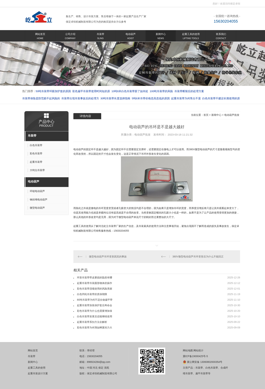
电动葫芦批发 (231, 114)
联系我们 (221, 37)
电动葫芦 (131, 37)
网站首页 (40, 37)
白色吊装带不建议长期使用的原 (221, 98)
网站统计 (198, 350)
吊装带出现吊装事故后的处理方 (80, 98)
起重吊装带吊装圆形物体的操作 (94, 283)
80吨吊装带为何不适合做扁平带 (94, 299)
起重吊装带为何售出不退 (186, 98)
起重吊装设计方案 (38, 373)
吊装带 (100, 37)
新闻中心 (161, 37)
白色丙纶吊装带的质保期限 (92, 294)
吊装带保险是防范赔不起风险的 (41, 98)
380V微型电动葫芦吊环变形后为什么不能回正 (198, 256)
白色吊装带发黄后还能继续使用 (94, 316)
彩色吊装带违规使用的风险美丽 (94, 288)
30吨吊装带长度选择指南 (115, 98)
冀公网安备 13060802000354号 (202, 361)
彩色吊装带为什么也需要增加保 (94, 310)
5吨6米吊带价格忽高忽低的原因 (151, 98)
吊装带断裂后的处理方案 (189, 91)
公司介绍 (70, 37)
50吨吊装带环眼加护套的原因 (53, 91)
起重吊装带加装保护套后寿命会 (94, 305)
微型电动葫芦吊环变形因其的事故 (108, 256)
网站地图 (188, 350)
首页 (205, 114)
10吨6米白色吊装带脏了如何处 (129, 91)
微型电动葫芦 (126, 217)
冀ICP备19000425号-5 (195, 356)
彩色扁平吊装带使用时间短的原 (91, 91)
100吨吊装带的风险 (161, 91)
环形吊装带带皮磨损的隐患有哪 (94, 277)
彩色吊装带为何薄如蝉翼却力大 (94, 327)
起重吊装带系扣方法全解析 (92, 322)
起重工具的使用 (191, 37)
